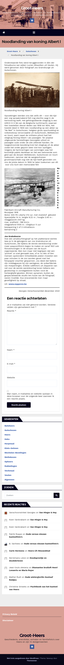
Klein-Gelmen (11, 448)
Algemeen (9, 479)
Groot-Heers (32, 8)
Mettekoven (10, 457)
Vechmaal (9, 470)
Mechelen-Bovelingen (15, 452)
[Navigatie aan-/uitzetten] (34, 32)
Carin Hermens (16, 551)
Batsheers (10, 426)
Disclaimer (8, 620)
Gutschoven (31, 51)
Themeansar (32, 661)
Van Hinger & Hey (48, 512)
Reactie (11, 311)
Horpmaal (9, 443)
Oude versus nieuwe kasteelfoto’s (41, 543)
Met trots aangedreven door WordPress (23, 658)
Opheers (9, 461)
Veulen (8, 475)
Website (11, 377)
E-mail (11, 364)
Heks (7, 439)
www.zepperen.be (17, 284)
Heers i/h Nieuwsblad (39, 551)
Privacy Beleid (10, 614)
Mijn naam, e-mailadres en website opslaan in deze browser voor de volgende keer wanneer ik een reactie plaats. (30, 396)
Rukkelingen (11, 466)
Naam (11, 350)
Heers (7, 434)
